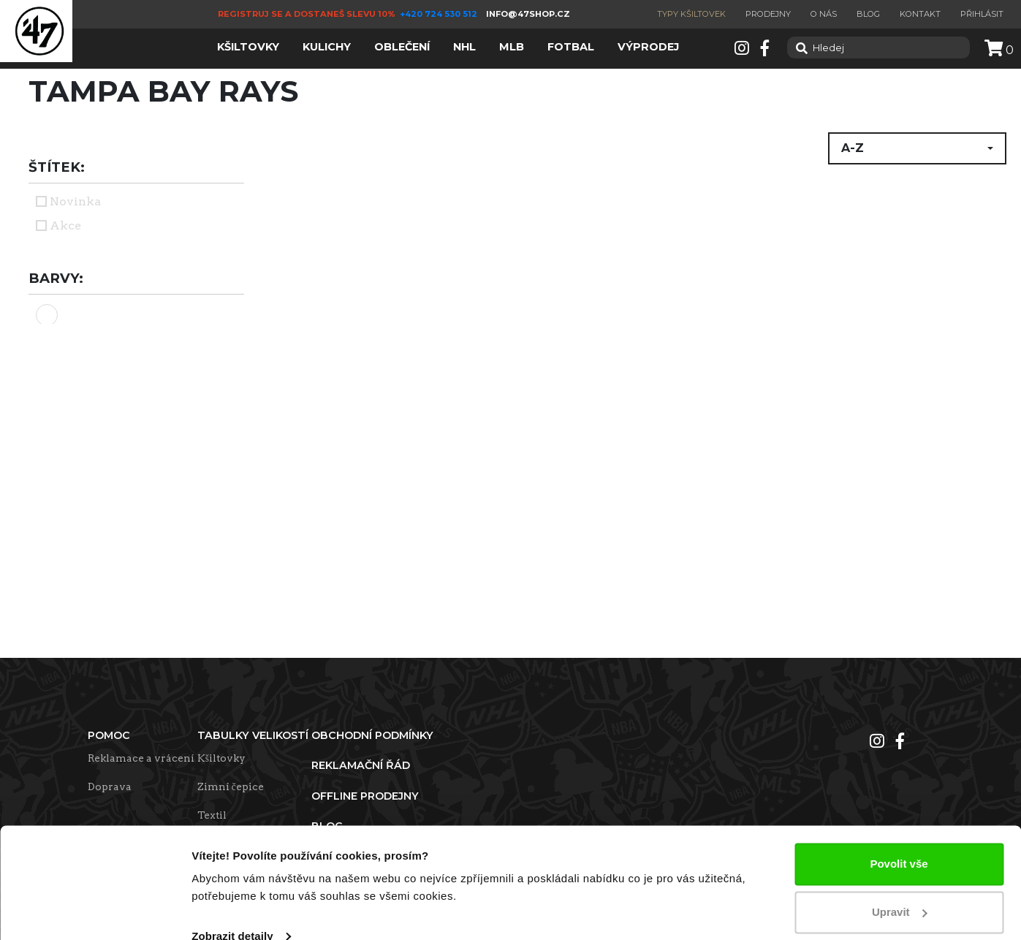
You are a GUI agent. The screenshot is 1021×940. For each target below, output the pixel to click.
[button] (917, 148)
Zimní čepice (230, 786)
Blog (868, 14)
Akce (65, 225)
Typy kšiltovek (691, 14)
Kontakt (920, 14)
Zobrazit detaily (232, 911)
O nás (824, 14)
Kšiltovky (221, 758)
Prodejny (768, 14)
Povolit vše (898, 839)
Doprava (110, 786)
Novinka (75, 201)
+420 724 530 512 (439, 14)
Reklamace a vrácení (141, 758)
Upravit (899, 886)
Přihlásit (981, 14)
